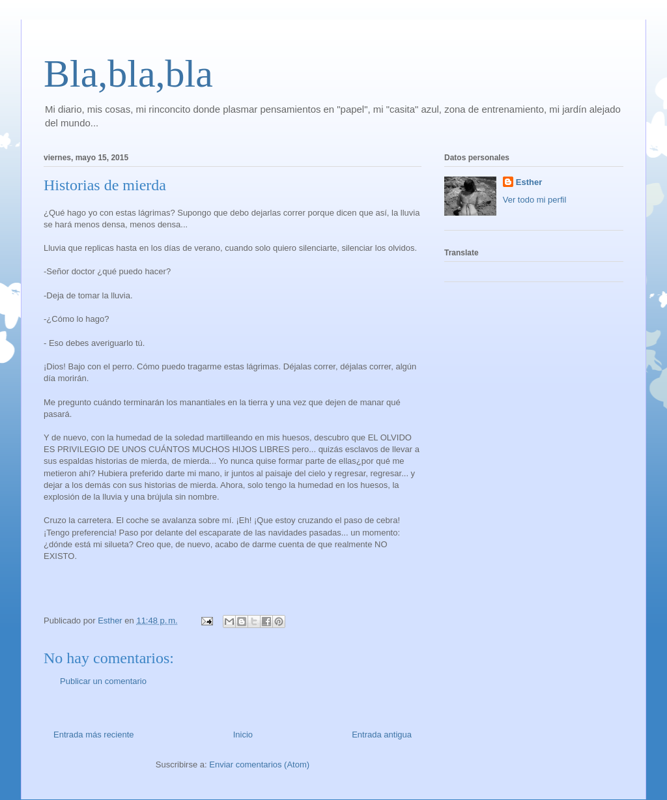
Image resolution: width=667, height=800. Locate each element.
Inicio (243, 734)
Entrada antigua (382, 734)
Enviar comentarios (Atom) (259, 764)
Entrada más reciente (93, 734)
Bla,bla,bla (128, 73)
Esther (529, 182)
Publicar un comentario (103, 681)
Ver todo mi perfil (535, 200)
